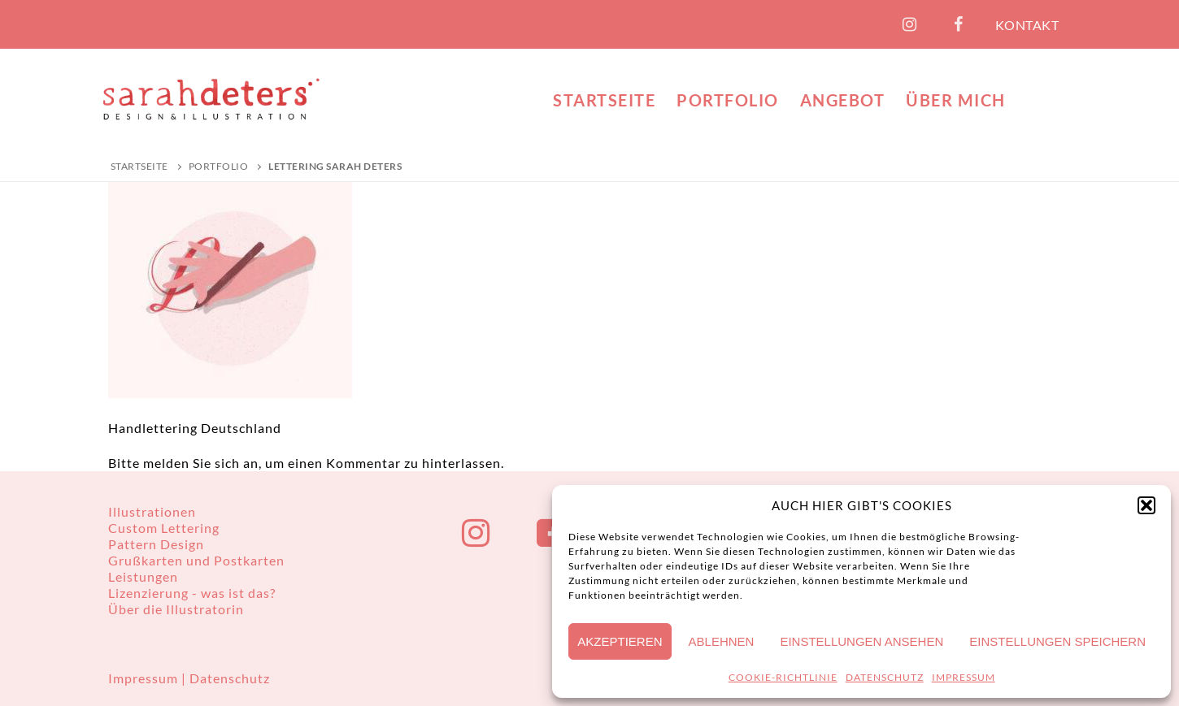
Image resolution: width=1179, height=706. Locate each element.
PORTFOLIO (219, 166)
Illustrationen (152, 511)
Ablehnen (722, 641)
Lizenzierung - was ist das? (192, 592)
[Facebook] (958, 24)
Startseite (139, 166)
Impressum (144, 678)
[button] (1146, 505)
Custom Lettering (164, 527)
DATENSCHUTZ (885, 677)
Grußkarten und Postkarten (196, 560)
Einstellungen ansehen (861, 641)
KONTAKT (1027, 24)
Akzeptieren (619, 641)
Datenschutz (229, 678)
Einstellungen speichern (1057, 641)
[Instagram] (909, 24)
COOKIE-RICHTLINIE (783, 677)
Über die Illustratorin (176, 609)
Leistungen (143, 576)
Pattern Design (156, 544)
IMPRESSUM (963, 677)
